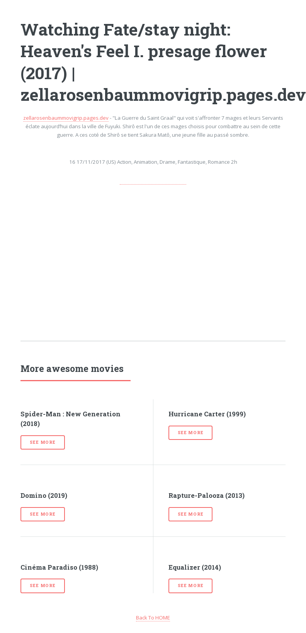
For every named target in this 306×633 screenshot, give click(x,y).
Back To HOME (153, 617)
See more (42, 442)
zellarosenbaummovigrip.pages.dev (66, 117)
